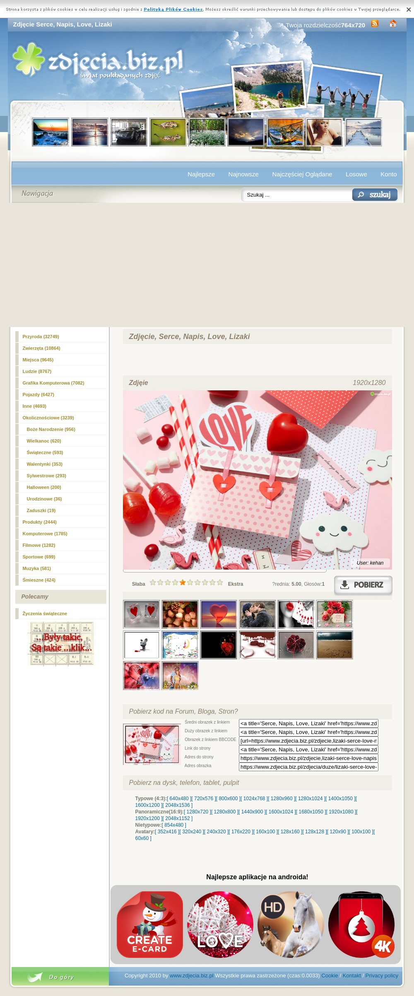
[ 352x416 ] (167, 832)
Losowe (356, 174)
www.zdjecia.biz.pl (192, 975)
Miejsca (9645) (38, 359)
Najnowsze (244, 174)
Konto (388, 174)
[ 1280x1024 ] (310, 798)
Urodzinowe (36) (44, 498)
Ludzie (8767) (37, 371)
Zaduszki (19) (41, 510)
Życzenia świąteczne (45, 613)
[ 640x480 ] (179, 798)
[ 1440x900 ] (252, 812)
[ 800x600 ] (228, 798)
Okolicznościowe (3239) (48, 417)
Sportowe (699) (39, 556)
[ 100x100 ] (361, 832)
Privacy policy (382, 975)
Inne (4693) (34, 406)
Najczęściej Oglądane (302, 174)
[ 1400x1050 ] (340, 798)
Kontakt (352, 975)
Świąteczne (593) (45, 452)
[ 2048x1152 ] (178, 818)
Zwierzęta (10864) (41, 348)
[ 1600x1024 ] (281, 812)
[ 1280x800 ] (224, 812)
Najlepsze (201, 174)
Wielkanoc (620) (44, 440)
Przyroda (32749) (41, 336)
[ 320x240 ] (191, 832)
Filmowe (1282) (39, 545)
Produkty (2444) (40, 522)
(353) (45, 464)
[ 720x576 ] (203, 798)
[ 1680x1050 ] (311, 812)
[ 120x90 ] (338, 832)
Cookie (329, 975)
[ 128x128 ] (314, 832)
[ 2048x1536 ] (178, 805)
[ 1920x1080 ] (341, 812)
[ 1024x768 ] (254, 798)
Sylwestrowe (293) (46, 475)
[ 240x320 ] (216, 832)
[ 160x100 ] (265, 832)
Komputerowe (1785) (45, 533)
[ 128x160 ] (290, 832)
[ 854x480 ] (174, 825)
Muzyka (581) (37, 568)
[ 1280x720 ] (197, 812)
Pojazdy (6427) (38, 394)
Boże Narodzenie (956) (51, 429)
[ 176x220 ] (241, 832)
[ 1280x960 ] (281, 798)
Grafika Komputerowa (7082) (53, 382)
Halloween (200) (44, 487)
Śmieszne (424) (39, 579)
